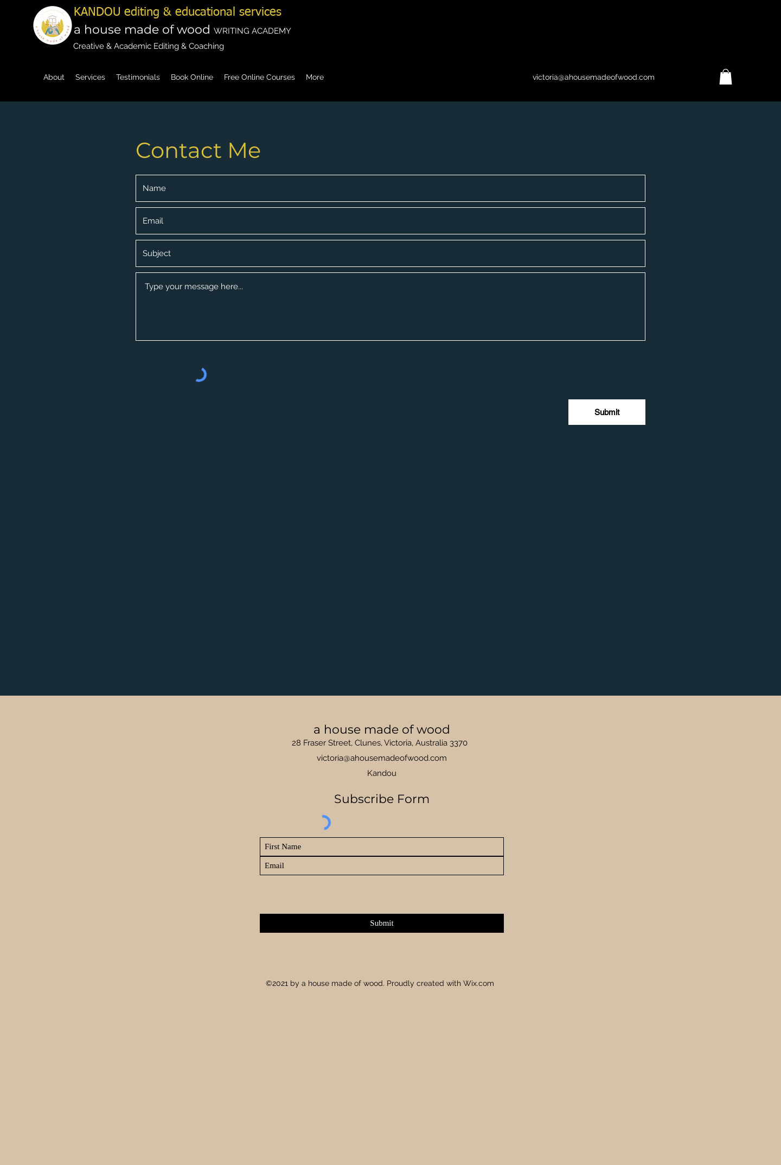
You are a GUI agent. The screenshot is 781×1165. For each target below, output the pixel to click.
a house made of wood (144, 29)
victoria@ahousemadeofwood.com (594, 77)
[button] (725, 77)
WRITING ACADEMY (252, 31)
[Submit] (382, 923)
